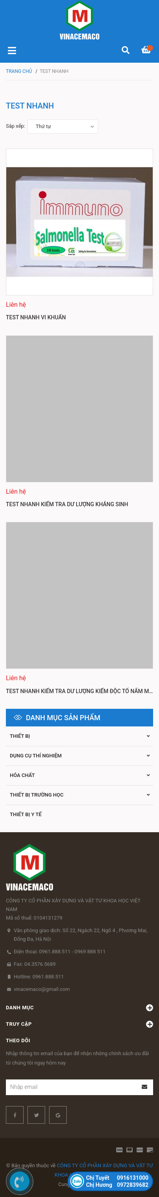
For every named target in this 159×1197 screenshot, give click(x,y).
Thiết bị (20, 736)
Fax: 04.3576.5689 (35, 964)
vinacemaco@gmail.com (42, 989)
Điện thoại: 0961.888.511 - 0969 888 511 (60, 951)
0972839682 (117, 1184)
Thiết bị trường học (37, 795)
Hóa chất (22, 775)
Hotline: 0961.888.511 (39, 977)
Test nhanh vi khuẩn (36, 317)
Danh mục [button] (79, 1007)
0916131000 (117, 1177)
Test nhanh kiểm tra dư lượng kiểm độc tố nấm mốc (81, 691)
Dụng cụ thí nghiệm (36, 756)
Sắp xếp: (15, 126)
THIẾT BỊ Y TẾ (26, 814)
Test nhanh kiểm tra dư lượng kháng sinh (67, 504)
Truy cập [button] (79, 1024)
